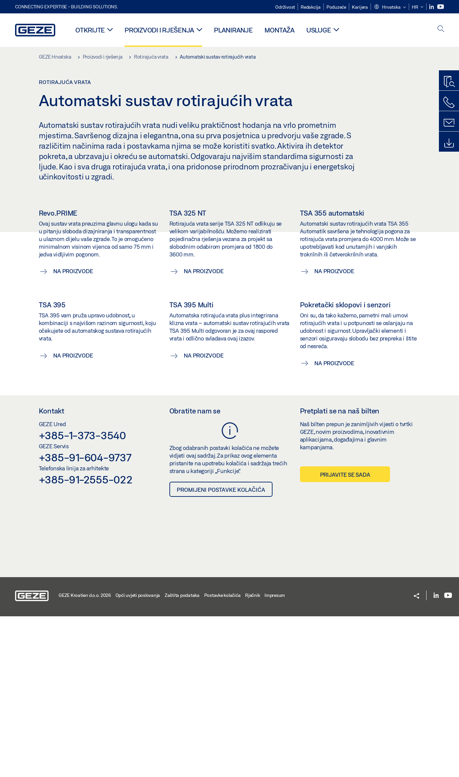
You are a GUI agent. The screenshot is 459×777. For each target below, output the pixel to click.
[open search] (441, 29)
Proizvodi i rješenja (159, 30)
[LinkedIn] (432, 7)
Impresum (274, 756)
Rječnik (252, 756)
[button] (390, 7)
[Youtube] (440, 7)
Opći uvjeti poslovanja (138, 756)
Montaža (279, 30)
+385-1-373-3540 (82, 596)
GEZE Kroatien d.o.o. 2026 (85, 756)
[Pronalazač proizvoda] (449, 82)
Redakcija (311, 7)
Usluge (318, 30)
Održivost (285, 7)
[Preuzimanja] (449, 143)
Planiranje (233, 30)
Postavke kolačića (222, 756)
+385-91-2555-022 (86, 640)
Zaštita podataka (182, 756)
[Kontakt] (449, 123)
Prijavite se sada (345, 635)
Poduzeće (336, 7)
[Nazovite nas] (449, 102)
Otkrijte (90, 30)
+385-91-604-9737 (85, 618)
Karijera (360, 7)
